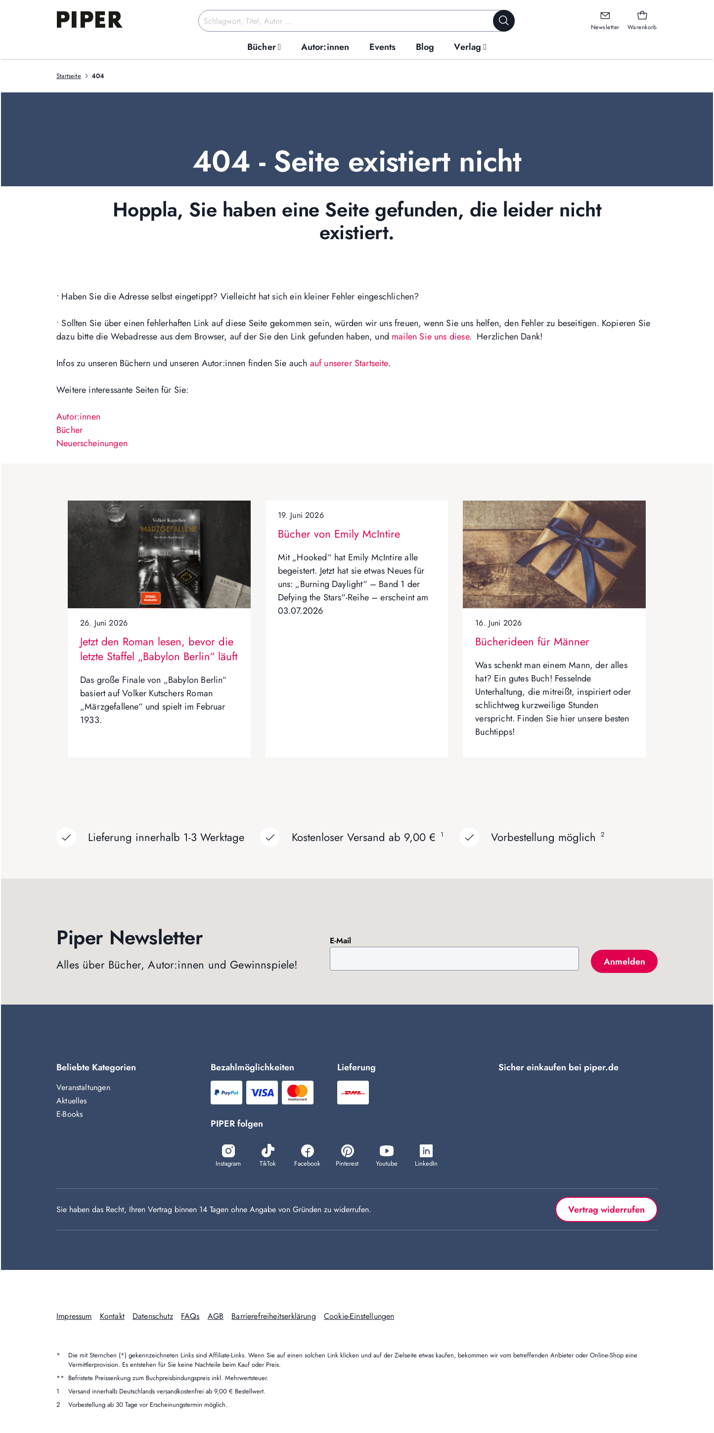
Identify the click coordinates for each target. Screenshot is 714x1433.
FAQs (190, 1316)
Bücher (69, 429)
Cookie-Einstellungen (359, 1316)
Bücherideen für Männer (532, 641)
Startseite (68, 76)
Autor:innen (78, 416)
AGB (216, 1316)
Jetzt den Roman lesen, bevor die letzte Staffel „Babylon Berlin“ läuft (158, 648)
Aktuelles (71, 1100)
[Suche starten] (504, 21)
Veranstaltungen (83, 1087)
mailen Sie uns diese (430, 336)
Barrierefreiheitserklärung (273, 1316)
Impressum (74, 1316)
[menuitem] (264, 47)
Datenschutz (153, 1316)
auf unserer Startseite (349, 363)
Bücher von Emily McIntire (339, 534)
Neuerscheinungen (92, 443)
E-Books (69, 1114)
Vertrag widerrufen (606, 1209)
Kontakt (112, 1316)
